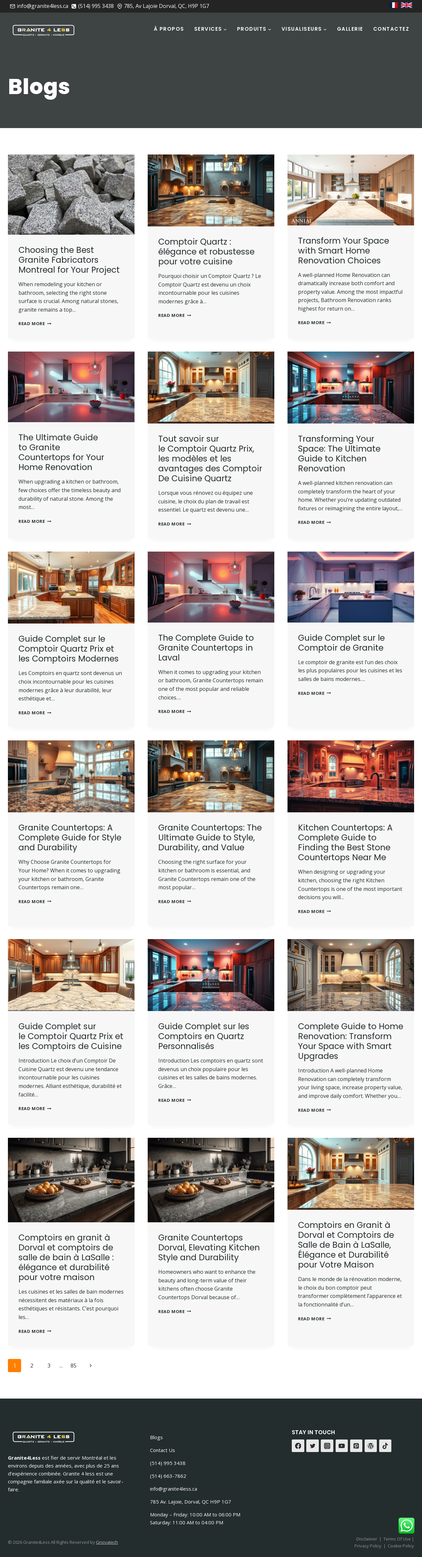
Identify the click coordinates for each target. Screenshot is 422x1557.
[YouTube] (342, 1445)
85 (73, 1365)
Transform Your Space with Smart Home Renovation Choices (343, 250)
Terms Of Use (397, 1539)
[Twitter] (312, 1445)
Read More (34, 323)
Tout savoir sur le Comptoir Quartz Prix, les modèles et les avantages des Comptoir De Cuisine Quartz (210, 458)
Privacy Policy (367, 1546)
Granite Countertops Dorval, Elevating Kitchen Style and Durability (209, 1247)
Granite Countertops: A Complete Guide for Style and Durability (69, 837)
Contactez (391, 28)
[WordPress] (371, 1445)
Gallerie (350, 28)
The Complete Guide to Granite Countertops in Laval (206, 647)
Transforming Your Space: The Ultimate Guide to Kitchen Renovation (339, 453)
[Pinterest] (356, 1445)
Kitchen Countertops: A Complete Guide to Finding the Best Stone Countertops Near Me (345, 842)
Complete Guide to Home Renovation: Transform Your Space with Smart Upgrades (350, 1041)
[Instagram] (327, 1445)
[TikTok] (385, 1445)
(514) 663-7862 (168, 1475)
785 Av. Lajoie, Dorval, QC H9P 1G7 (190, 1501)
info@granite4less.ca (173, 1488)
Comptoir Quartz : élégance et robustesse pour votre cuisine (206, 251)
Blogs (156, 1437)
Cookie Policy (401, 1546)
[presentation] (71, 194)
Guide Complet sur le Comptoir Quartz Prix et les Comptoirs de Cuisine (70, 1036)
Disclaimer (366, 1539)
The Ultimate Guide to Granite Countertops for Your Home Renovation (61, 452)
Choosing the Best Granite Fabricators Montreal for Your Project (69, 260)
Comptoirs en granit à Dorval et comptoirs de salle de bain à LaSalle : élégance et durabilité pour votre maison (66, 1257)
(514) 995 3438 (168, 1463)
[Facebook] (298, 1445)
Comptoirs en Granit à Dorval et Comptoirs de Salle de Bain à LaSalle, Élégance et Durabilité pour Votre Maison (346, 1244)
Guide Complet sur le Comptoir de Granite (341, 643)
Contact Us (162, 1450)
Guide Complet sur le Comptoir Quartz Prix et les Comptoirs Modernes (68, 648)
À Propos (169, 28)
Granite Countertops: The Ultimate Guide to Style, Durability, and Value (210, 837)
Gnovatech (107, 1542)
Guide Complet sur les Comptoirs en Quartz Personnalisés (203, 1036)
